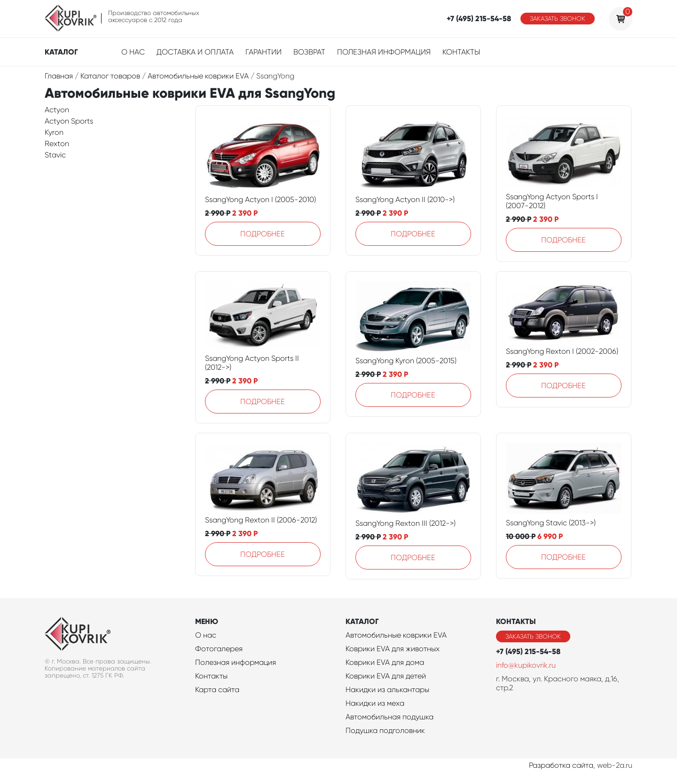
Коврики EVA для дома (385, 662)
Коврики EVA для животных (393, 648)
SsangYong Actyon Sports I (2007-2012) (552, 201)
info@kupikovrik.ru (526, 665)
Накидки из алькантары (387, 689)
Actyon (57, 109)
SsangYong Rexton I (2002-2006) (562, 351)
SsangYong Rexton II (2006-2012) (261, 519)
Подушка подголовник (385, 730)
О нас (133, 51)
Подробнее (262, 233)
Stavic (55, 154)
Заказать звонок (557, 18)
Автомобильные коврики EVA (396, 635)
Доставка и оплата (195, 51)
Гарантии (263, 51)
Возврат (309, 51)
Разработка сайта (561, 765)
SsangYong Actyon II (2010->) (405, 199)
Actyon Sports (69, 121)
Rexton (57, 143)
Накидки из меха (375, 703)
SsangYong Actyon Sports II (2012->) (252, 363)
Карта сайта (217, 689)
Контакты (461, 51)
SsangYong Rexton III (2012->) (405, 523)
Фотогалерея (219, 648)
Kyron (54, 132)
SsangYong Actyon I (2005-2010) (260, 199)
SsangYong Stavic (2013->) (551, 522)
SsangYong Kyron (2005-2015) (406, 360)
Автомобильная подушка (389, 716)
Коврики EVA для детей (386, 675)
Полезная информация (384, 51)
